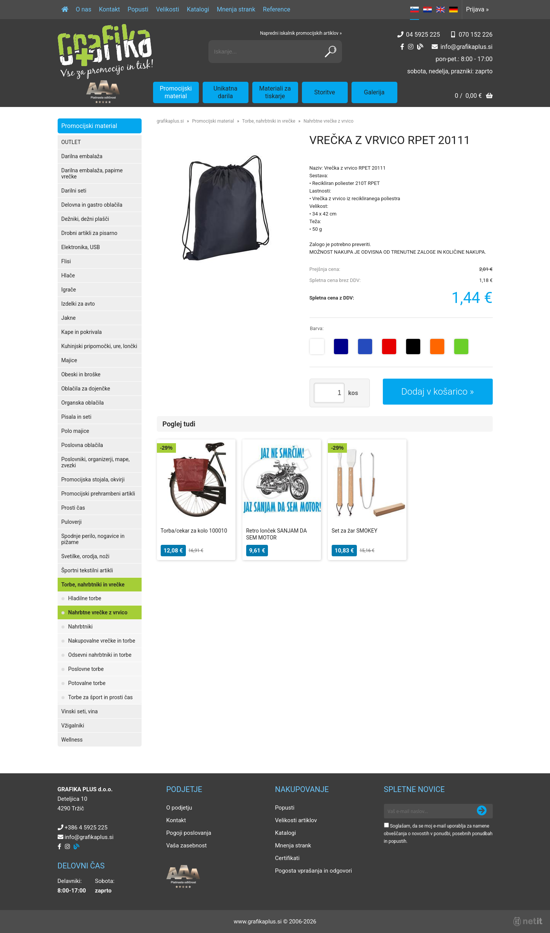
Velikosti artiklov (296, 820)
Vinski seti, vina (79, 711)
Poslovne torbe (86, 669)
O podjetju (179, 807)
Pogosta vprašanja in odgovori (313, 870)
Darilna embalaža (82, 156)
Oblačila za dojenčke (85, 389)
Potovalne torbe (87, 683)
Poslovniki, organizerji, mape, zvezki (95, 462)
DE (453, 9)
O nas (84, 9)
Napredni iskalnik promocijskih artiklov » (301, 33)
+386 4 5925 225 (86, 827)
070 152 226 (476, 34)
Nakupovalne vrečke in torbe (101, 641)
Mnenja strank (236, 9)
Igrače (68, 290)
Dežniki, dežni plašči (85, 219)
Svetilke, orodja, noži (85, 556)
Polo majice (75, 431)
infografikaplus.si (466, 46)
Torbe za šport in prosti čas (100, 697)
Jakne (68, 318)
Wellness (72, 740)
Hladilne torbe (85, 598)
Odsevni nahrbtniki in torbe (100, 655)
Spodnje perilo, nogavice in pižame (93, 539)
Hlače (68, 275)
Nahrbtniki (80, 627)
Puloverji (71, 522)
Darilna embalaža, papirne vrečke (92, 173)
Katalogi (198, 9)
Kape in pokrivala (81, 332)
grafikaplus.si (170, 121)
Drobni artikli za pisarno (89, 233)
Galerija (374, 92)
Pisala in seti (76, 417)
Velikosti (167, 9)
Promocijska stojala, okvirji (93, 479)
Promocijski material (176, 92)
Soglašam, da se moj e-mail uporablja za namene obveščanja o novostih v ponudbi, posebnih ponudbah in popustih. (438, 833)
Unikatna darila (225, 92)
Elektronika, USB (80, 247)
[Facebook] (402, 46)
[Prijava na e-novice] (481, 811)
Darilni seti (74, 191)
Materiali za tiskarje (275, 92)
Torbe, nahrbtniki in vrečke (93, 585)
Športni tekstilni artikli (87, 570)
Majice (69, 360)
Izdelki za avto (78, 304)
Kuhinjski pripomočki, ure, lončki (99, 346)
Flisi (66, 261)
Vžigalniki (72, 725)
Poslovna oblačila (82, 445)
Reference (276, 9)
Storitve (324, 92)
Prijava (477, 9)
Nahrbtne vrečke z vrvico (97, 612)
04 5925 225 (423, 34)
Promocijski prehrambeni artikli (98, 494)
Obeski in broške (81, 374)
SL (414, 9)
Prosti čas (73, 508)
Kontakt (109, 9)
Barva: (317, 328)
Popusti (137, 9)
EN (440, 9)
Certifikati (287, 858)
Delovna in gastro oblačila (92, 205)
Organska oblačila (82, 403)
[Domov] (65, 9)
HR (427, 9)
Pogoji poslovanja (188, 832)
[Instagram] (410, 46)
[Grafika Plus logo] (105, 51)
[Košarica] (473, 96)
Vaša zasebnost (186, 845)
